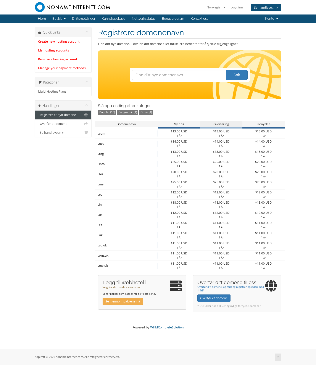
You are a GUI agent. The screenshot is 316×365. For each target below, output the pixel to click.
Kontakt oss (199, 19)
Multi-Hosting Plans (52, 91)
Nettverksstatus (143, 19)
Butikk (59, 19)
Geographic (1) (127, 112)
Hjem (42, 19)
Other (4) (146, 112)
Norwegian (216, 7)
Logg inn (237, 7)
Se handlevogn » (266, 7)
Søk (237, 74)
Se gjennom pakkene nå (122, 301)
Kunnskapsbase (113, 19)
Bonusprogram (173, 19)
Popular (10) (107, 112)
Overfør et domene (63, 123)
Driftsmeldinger (83, 19)
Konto (271, 19)
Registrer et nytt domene (63, 114)
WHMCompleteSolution (167, 327)
